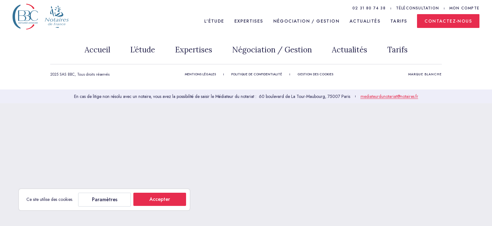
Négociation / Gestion (306, 21)
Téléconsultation (417, 8)
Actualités (365, 21)
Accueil (97, 50)
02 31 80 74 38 (369, 8)
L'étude (214, 21)
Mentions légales (200, 74)
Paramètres (104, 199)
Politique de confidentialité (256, 74)
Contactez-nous (448, 21)
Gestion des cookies (315, 74)
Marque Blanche (425, 74)
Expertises (248, 21)
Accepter (159, 199)
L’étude (142, 50)
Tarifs (398, 21)
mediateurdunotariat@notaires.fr (389, 96)
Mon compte (464, 8)
